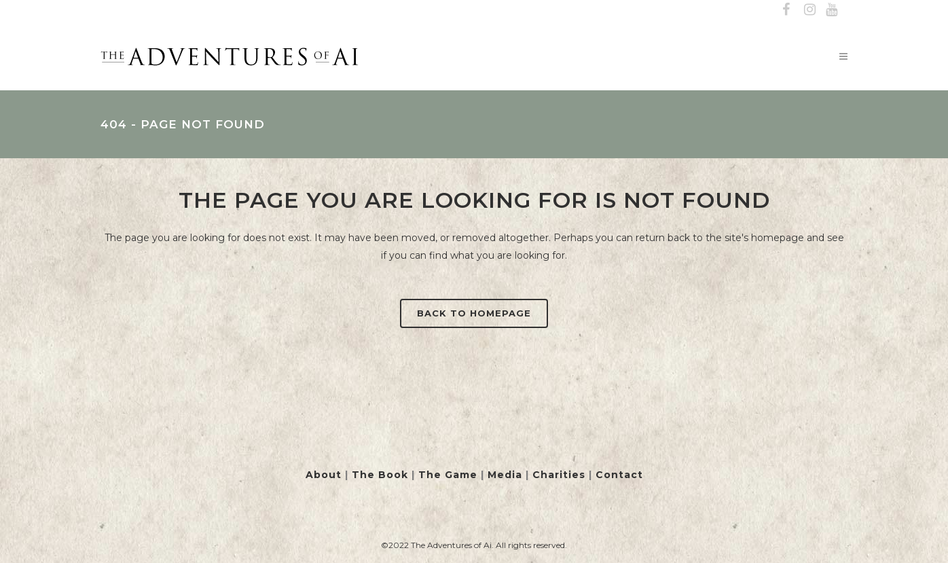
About (324, 475)
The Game (447, 475)
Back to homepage (474, 313)
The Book (380, 475)
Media (505, 475)
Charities (558, 475)
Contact (619, 475)
